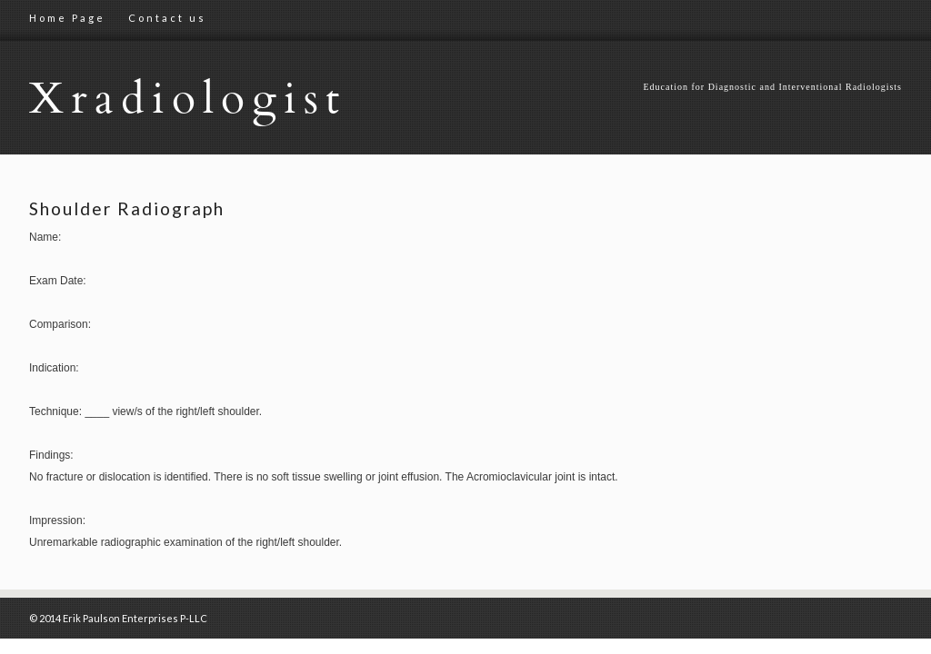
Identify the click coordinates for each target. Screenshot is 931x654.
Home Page (67, 18)
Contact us (167, 18)
